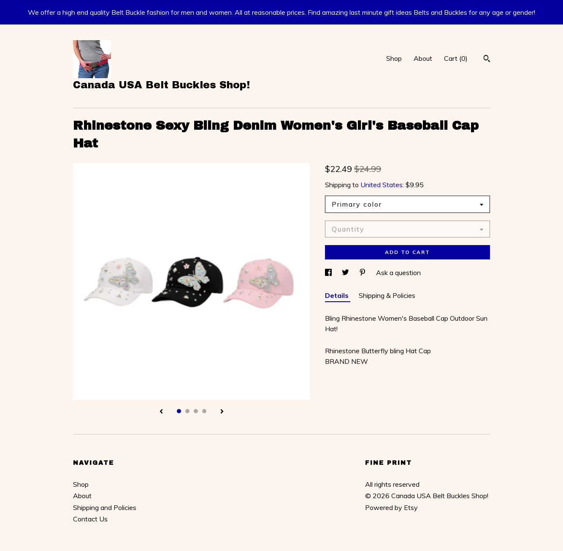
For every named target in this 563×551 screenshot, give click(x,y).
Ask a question (398, 272)
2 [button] (187, 411)
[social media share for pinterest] (363, 272)
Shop (394, 58)
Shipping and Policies (104, 507)
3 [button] (196, 411)
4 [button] (204, 411)
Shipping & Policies (387, 295)
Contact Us (90, 519)
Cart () (456, 58)
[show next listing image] (222, 412)
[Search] (487, 59)
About (423, 58)
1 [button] (179, 411)
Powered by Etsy (391, 507)
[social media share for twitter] (346, 272)
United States (381, 184)
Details (337, 295)
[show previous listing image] (161, 412)
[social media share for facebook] (329, 272)
